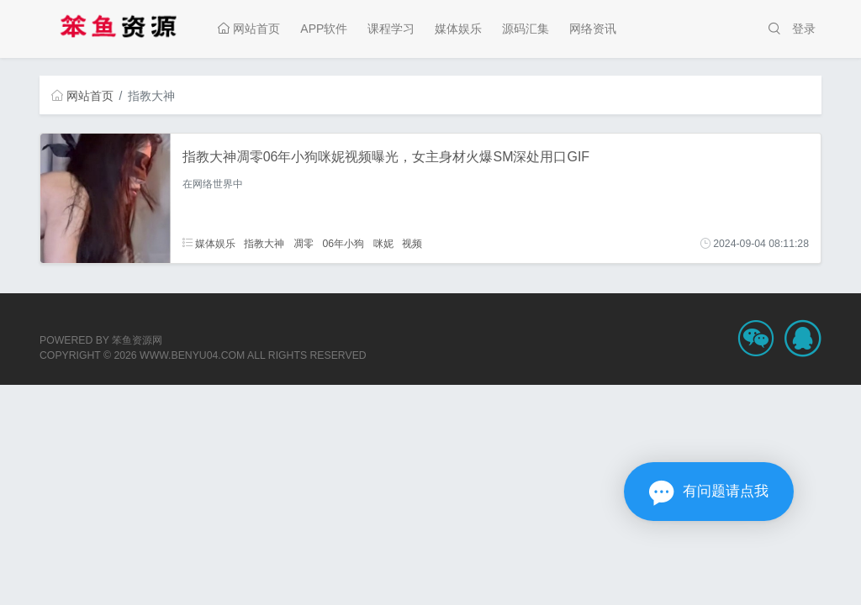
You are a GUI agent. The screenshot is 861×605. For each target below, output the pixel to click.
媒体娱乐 (458, 28)
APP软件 (323, 28)
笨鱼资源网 (137, 340)
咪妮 (383, 244)
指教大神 (264, 244)
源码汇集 (525, 28)
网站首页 (249, 28)
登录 (804, 28)
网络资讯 (592, 28)
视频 (412, 244)
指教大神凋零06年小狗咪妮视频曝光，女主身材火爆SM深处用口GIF (385, 157)
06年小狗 (343, 244)
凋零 (303, 244)
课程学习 (391, 28)
